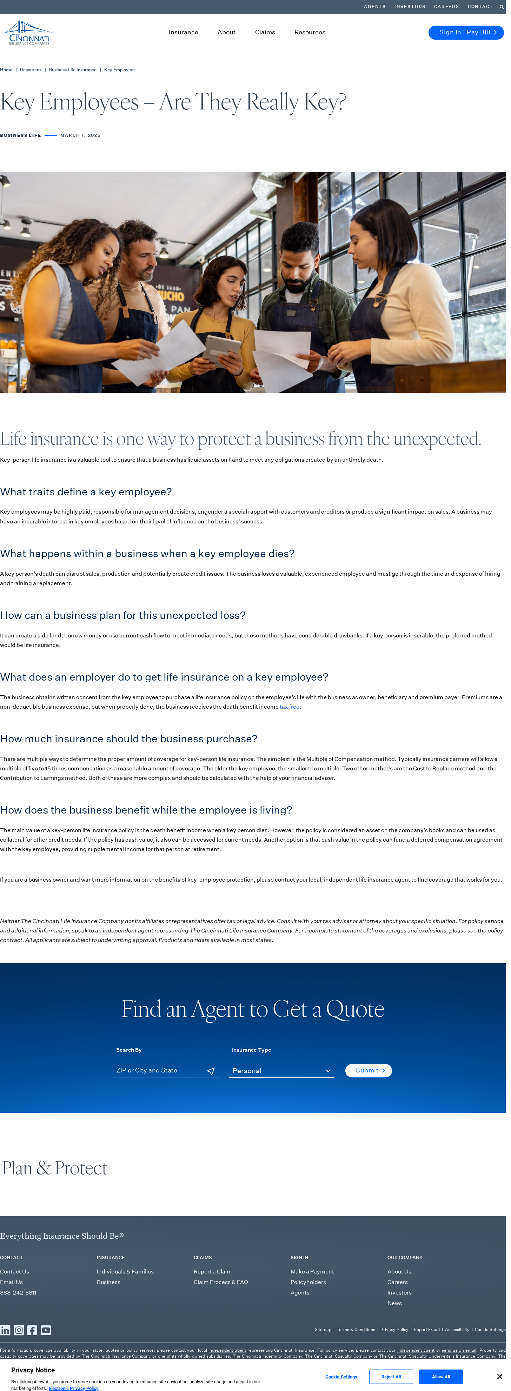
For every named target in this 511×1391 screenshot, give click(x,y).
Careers (446, 6)
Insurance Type (251, 1049)
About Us (399, 1271)
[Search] (502, 7)
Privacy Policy (394, 1329)
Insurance (183, 32)
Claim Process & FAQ (221, 1282)
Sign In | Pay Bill (468, 32)
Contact (480, 6)
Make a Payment (312, 1271)
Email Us (11, 1282)
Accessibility (457, 1329)
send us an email (459, 1350)
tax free (289, 706)
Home (6, 70)
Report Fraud (427, 1329)
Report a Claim (213, 1271)
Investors (410, 6)
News (394, 1303)
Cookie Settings (490, 1329)
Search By (129, 1049)
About (227, 32)
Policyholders (308, 1282)
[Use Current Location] (211, 1071)
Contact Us (14, 1271)
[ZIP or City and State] (166, 1070)
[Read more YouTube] (46, 1330)
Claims (265, 32)
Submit (370, 1070)
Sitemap (323, 1329)
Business (108, 1282)
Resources (309, 32)
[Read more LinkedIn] (5, 1330)
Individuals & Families (125, 1271)
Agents (375, 6)
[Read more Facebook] (32, 1330)
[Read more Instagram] (19, 1330)
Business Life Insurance (73, 70)
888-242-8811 (18, 1292)
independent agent (227, 1350)
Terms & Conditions (356, 1329)
